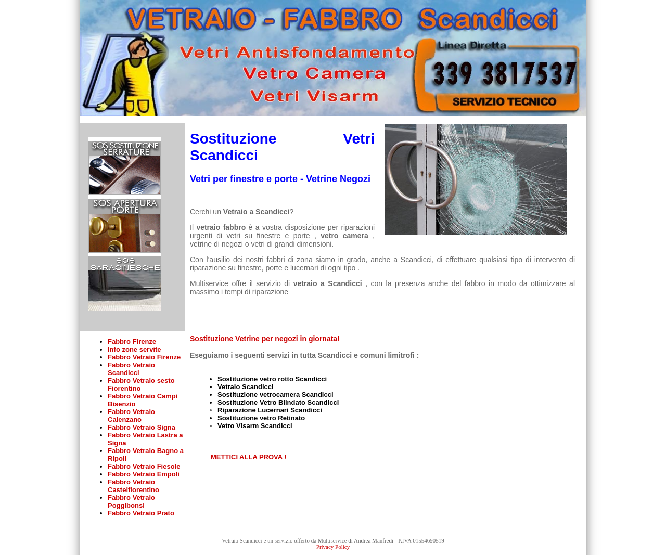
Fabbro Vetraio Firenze (144, 357)
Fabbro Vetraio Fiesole (144, 466)
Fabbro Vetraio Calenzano (131, 415)
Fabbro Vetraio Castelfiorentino (133, 486)
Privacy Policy (333, 547)
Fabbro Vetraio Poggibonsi (131, 501)
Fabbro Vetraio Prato (141, 513)
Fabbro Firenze (132, 341)
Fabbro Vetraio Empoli (144, 474)
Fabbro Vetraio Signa (141, 427)
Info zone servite (134, 349)
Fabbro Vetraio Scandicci (131, 369)
